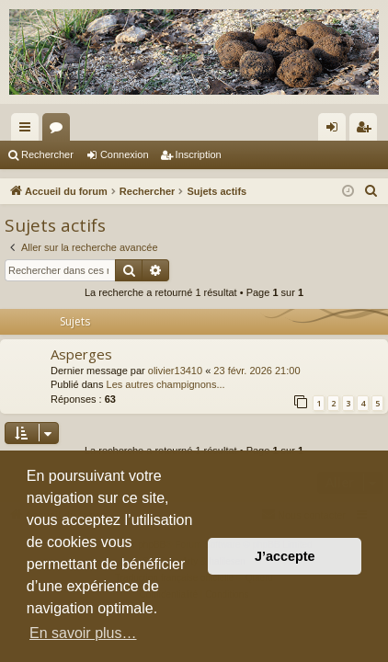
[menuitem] (371, 191)
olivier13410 (175, 370)
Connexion (124, 154)
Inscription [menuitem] (367, 130)
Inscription (199, 154)
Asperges (81, 354)
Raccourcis (28, 130)
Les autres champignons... (166, 384)
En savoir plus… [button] (83, 633)
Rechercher (47, 154)
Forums (60, 130)
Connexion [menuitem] (336, 130)
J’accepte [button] (285, 556)
